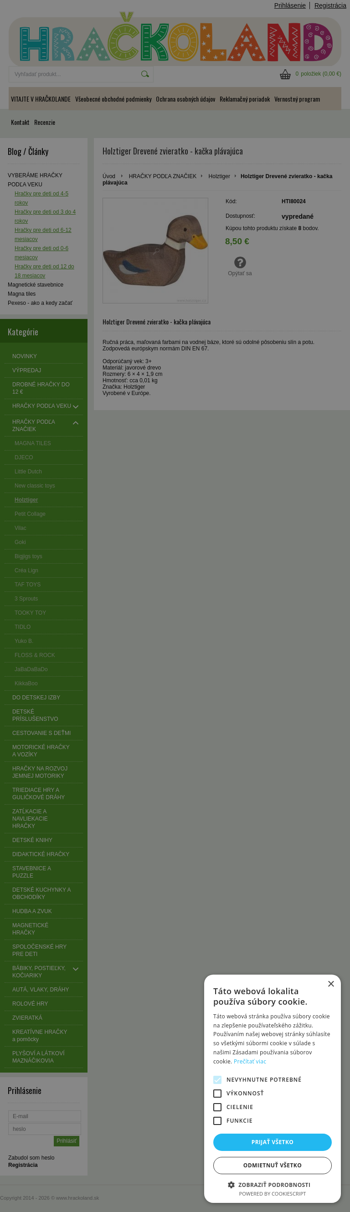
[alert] (175, 606)
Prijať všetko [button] (273, 1142)
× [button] (330, 984)
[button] (272, 1184)
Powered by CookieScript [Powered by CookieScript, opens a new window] (272, 1193)
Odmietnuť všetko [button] (272, 1165)
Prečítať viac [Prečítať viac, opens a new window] (250, 1061)
